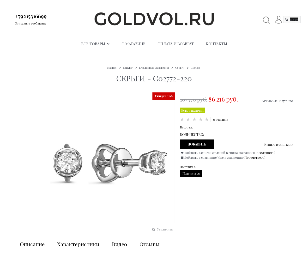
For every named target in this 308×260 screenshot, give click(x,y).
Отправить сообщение (30, 23)
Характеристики (78, 244)
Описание (32, 244)
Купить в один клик (278, 144)
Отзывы (149, 244)
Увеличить (165, 229)
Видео (119, 244)
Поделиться (191, 173)
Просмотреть (264, 153)
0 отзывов (220, 119)
